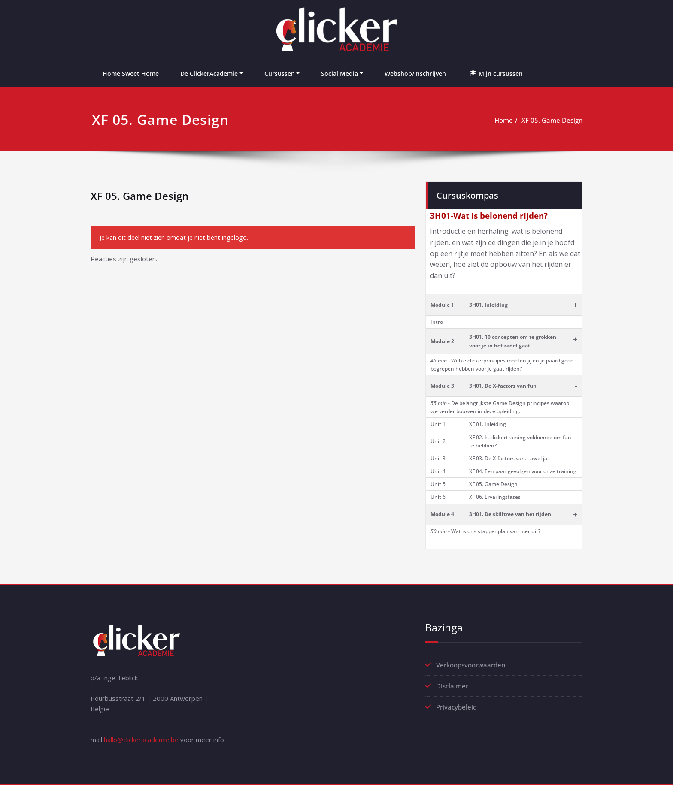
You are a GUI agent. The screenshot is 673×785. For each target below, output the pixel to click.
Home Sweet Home (131, 73)
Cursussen (279, 73)
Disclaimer (452, 686)
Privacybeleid (456, 707)
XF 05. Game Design (551, 120)
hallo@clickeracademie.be (141, 739)
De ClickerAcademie (209, 73)
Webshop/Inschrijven (415, 73)
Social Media (339, 73)
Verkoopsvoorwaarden (470, 665)
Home (503, 120)
